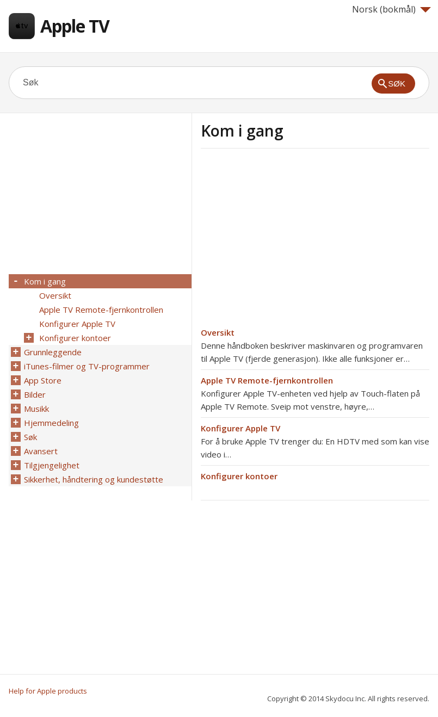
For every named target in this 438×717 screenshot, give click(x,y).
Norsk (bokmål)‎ (391, 9)
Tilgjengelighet (51, 465)
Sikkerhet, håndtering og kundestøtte (93, 479)
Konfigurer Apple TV (240, 428)
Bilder (35, 394)
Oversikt (218, 332)
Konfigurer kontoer (239, 476)
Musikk (36, 408)
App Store (42, 380)
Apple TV (74, 26)
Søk (30, 436)
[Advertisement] (292, 241)
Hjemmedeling (51, 422)
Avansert (41, 451)
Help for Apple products (48, 691)
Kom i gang (45, 281)
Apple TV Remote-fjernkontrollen (267, 380)
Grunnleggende (53, 352)
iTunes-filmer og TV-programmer (87, 366)
